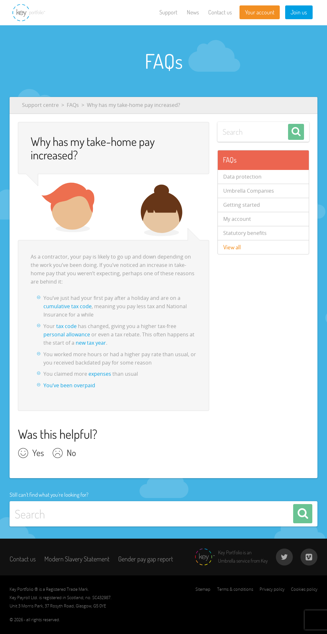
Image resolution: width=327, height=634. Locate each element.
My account (237, 218)
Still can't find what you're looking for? (49, 494)
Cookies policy (304, 589)
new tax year (91, 342)
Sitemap (202, 589)
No (71, 453)
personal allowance (66, 334)
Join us (299, 12)
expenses (99, 373)
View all (232, 247)
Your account (259, 12)
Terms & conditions (235, 589)
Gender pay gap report (145, 559)
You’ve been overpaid (69, 385)
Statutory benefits (245, 233)
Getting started (241, 204)
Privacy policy (272, 589)
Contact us (220, 12)
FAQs (73, 104)
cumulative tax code (67, 306)
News (193, 12)
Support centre (40, 104)
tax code (66, 326)
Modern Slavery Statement (77, 559)
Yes (38, 453)
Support (168, 12)
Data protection (242, 176)
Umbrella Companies (248, 190)
